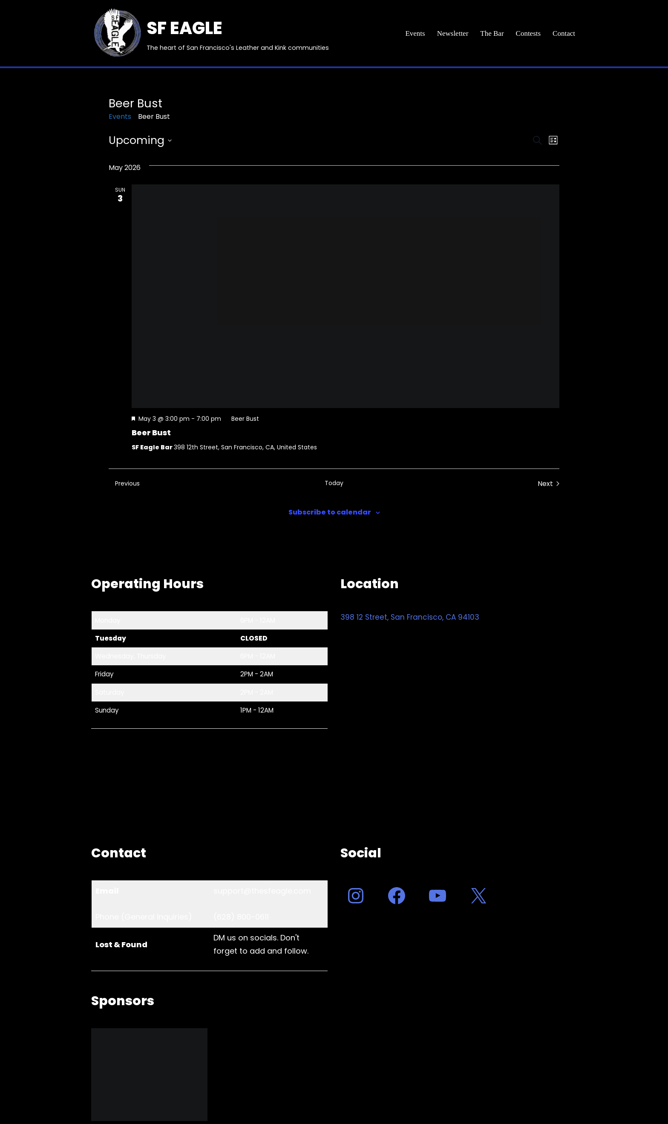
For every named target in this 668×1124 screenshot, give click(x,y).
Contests (528, 33)
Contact (564, 33)
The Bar (492, 33)
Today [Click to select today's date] (334, 483)
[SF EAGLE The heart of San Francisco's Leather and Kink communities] (210, 33)
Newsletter (453, 33)
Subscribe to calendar (329, 512)
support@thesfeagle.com (262, 890)
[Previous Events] (124, 484)
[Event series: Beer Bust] (241, 418)
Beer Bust (151, 432)
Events (415, 33)
